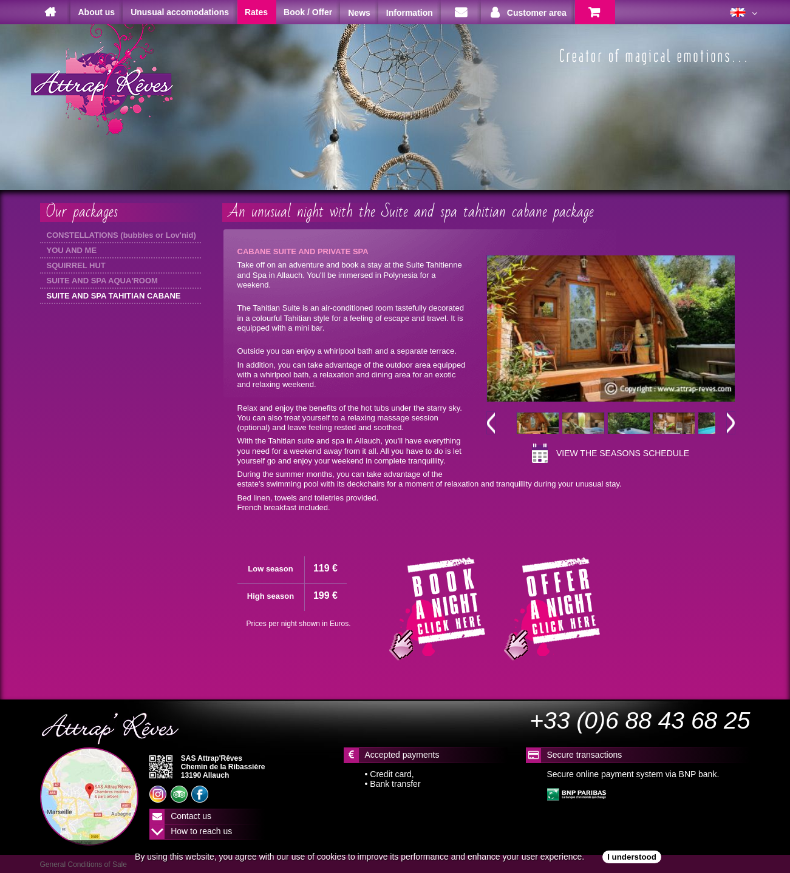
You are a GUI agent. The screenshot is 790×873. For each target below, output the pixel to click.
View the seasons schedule (622, 453)
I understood (631, 856)
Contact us (191, 816)
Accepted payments (402, 755)
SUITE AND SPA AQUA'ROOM (102, 280)
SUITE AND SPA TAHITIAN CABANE (114, 295)
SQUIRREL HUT (76, 265)
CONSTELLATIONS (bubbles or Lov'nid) (121, 235)
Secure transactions (584, 755)
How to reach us (201, 831)
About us (96, 12)
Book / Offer (308, 12)
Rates (256, 12)
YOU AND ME (72, 250)
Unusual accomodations (180, 12)
